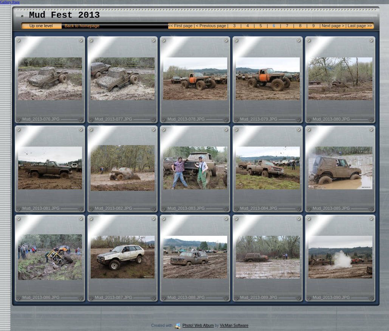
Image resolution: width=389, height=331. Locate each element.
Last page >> (359, 25)
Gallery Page (10, 2)
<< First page (181, 25)
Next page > (333, 25)
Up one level (41, 25)
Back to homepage (82, 25)
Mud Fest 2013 (64, 15)
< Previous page (211, 25)
